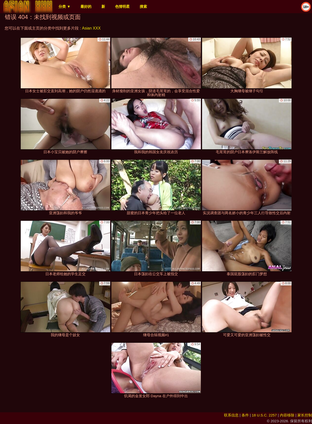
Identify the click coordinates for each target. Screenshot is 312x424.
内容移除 (287, 415)
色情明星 (122, 6)
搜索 (143, 6)
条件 (245, 415)
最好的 (85, 6)
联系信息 (231, 415)
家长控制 (304, 415)
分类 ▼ (64, 6)
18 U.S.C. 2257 (264, 415)
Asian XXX (91, 28)
